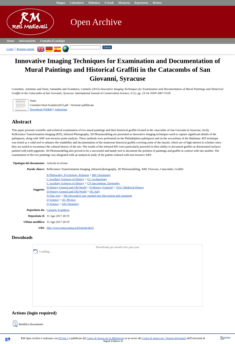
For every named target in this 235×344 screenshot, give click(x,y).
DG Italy (95, 191)
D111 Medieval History (130, 187)
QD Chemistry (70, 204)
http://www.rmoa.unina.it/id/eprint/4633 (70, 227)
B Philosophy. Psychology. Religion (68, 175)
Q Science (53, 199)
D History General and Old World (66, 187)
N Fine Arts (53, 195)
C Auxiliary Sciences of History (65, 179)
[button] (15, 323)
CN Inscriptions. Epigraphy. (103, 183)
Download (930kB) (41, 109)
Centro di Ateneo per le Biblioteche (105, 338)
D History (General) (101, 187)
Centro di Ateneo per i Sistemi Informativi (164, 338)
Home (10, 40)
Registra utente (25, 49)
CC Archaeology (97, 179)
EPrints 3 (63, 338)
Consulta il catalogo (52, 40)
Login (10, 49)
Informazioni (27, 40)
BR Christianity (101, 175)
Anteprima (61, 109)
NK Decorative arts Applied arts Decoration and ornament (98, 195)
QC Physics (69, 199)
